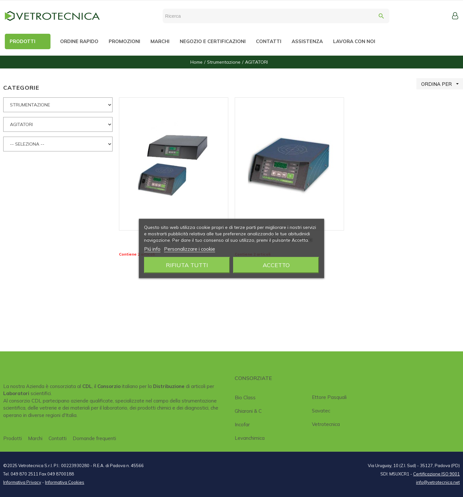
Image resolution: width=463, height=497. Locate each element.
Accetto (276, 265)
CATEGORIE (21, 87)
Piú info (152, 249)
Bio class (245, 397)
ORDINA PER (442, 83)
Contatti (58, 438)
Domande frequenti (94, 438)
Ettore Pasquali (329, 397)
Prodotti (12, 438)
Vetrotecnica (326, 424)
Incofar (242, 424)
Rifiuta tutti (187, 265)
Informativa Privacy (22, 482)
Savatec (321, 411)
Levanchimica (250, 438)
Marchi (35, 438)
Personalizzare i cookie (189, 249)
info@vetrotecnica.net (438, 482)
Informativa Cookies (64, 482)
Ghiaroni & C (248, 411)
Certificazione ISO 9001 (436, 473)
